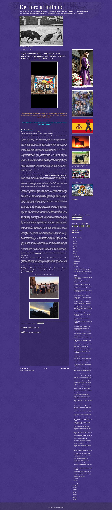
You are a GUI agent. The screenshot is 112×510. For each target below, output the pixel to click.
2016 (74, 487)
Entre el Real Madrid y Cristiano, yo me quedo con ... (83, 333)
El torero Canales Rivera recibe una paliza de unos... (83, 362)
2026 (74, 239)
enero (75, 485)
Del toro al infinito (41, 7)
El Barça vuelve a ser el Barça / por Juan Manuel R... (83, 299)
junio (75, 266)
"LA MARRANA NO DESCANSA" (79, 476)
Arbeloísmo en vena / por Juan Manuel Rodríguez (82, 303)
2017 (74, 255)
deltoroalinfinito (76, 232)
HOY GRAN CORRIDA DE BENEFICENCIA (81, 394)
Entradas (74, 217)
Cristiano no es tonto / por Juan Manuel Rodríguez (82, 367)
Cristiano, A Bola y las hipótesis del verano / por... (82, 392)
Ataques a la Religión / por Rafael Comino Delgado (83, 306)
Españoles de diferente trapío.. (79, 443)
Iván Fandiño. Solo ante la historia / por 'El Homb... (83, 379)
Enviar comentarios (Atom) (29, 370)
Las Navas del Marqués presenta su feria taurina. (82, 344)
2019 (74, 251)
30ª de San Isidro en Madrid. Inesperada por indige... (83, 474)
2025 (74, 241)
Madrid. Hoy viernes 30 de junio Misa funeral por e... (83, 271)
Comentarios (75, 219)
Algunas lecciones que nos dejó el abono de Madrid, (83, 368)
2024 (74, 243)
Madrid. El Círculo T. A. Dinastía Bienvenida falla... (82, 358)
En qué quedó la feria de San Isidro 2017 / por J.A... (83, 410)
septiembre (76, 261)
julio (75, 264)
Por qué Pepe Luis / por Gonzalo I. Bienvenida (82, 396)
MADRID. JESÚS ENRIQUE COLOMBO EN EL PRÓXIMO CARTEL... (82, 423)
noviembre (76, 258)
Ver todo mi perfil (75, 234)
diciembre (76, 256)
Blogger (62, 507)
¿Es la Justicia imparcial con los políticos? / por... (82, 354)
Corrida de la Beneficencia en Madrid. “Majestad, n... (83, 386)
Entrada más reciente (25, 368)
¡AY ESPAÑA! (76, 275)
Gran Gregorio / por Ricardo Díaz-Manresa (81, 295)
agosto (75, 263)
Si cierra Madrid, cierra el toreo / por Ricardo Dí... (82, 284)
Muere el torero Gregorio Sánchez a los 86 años (82, 326)
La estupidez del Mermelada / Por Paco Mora (82, 312)
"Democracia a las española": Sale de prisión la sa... (83, 430)
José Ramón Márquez (27, 130)
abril (75, 480)
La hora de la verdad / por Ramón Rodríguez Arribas (83, 343)
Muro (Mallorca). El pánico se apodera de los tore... (83, 301)
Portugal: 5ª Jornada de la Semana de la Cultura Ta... (83, 269)
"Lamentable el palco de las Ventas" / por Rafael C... (83, 471)
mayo (75, 478)
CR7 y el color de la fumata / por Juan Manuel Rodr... (83, 349)
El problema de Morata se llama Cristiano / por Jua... (83, 467)
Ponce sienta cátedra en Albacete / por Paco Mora (82, 440)
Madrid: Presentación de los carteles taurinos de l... (83, 436)
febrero (75, 483)
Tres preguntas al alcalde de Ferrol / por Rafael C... (83, 435)
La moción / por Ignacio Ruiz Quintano (80, 438)
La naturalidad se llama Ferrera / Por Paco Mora (82, 473)
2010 (74, 497)
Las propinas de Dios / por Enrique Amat (81, 346)
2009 (74, 499)
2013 (74, 492)
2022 (74, 246)
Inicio (45, 368)
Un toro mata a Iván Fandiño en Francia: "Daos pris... (83, 380)
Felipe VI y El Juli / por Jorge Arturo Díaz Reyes (82, 388)
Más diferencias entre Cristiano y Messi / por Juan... (83, 405)
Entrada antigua (65, 368)
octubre (75, 259)
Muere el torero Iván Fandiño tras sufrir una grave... (83, 382)
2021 (74, 248)
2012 (74, 494)
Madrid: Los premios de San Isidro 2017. (81, 458)
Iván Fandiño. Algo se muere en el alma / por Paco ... (83, 377)
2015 (74, 489)
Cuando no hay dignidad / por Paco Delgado (81, 426)
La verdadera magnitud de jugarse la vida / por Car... (83, 348)
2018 (74, 253)
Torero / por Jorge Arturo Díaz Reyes (80, 462)
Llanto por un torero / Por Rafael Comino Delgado (82, 375)
